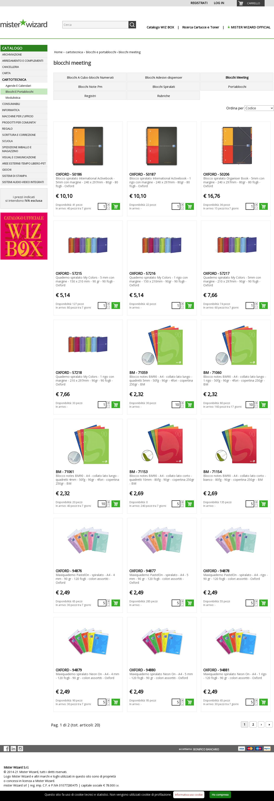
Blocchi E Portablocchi (19, 92)
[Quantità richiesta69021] (176, 603)
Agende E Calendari (18, 86)
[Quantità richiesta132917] (250, 206)
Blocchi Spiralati (163, 86)
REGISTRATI (198, 3)
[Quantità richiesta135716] (250, 503)
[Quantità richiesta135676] (176, 404)
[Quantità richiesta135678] (102, 503)
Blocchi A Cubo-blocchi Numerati (90, 77)
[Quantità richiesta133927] (176, 305)
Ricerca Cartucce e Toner (200, 27)
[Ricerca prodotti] (95, 24)
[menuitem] (251, 3)
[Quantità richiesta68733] (250, 702)
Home (58, 52)
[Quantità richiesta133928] (250, 305)
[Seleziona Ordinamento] (259, 108)
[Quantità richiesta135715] (176, 503)
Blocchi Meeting (237, 77)
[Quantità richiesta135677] (250, 404)
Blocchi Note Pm (90, 86)
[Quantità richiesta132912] (102, 206)
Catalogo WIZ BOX (160, 27)
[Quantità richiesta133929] (102, 404)
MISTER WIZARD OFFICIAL (250, 27)
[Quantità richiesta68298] (102, 702)
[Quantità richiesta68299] (176, 702)
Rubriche (163, 96)
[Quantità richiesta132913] (176, 206)
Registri (90, 96)
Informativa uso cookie (189, 795)
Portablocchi (237, 86)
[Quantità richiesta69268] (250, 603)
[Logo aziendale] (27, 34)
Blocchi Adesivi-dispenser (163, 77)
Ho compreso (220, 795)
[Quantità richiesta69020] (102, 603)
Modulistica (13, 98)
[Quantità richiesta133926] (102, 305)
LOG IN (219, 3)
